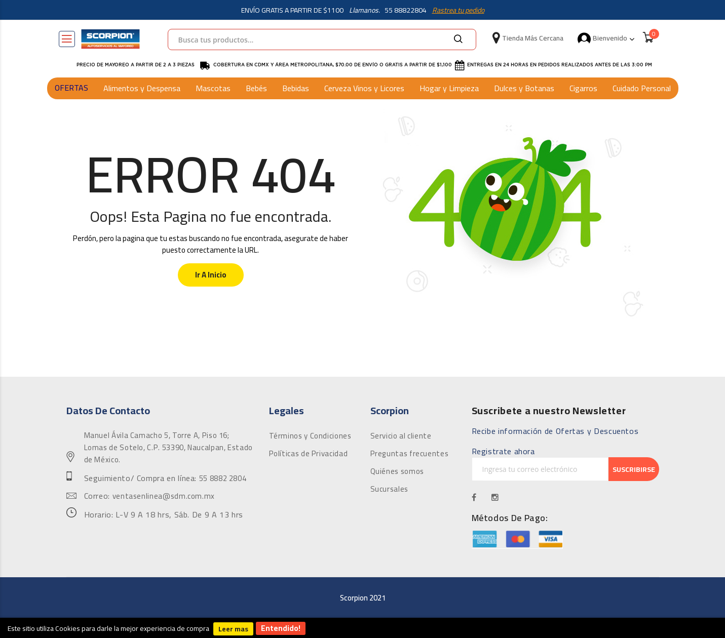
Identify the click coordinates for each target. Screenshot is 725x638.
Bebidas (295, 88)
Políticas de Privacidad (308, 454)
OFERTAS (71, 87)
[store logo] (110, 39)
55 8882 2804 (223, 478)
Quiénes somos (397, 471)
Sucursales (389, 489)
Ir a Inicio (210, 274)
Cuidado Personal (642, 88)
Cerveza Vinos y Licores (364, 88)
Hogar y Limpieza (449, 88)
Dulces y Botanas (524, 88)
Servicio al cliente (401, 436)
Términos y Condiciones (310, 436)
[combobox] (322, 39)
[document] (362, 627)
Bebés (256, 88)
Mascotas (213, 88)
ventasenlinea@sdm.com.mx (163, 496)
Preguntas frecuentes (409, 454)
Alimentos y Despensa (141, 88)
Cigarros (583, 88)
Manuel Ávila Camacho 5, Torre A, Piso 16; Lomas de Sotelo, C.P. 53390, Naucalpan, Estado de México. (168, 447)
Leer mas (233, 628)
